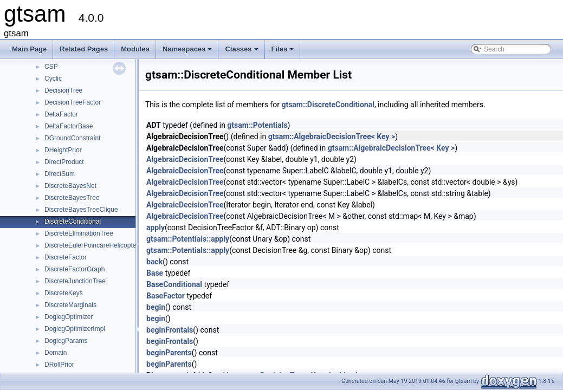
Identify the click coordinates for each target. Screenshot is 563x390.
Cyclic (53, 78)
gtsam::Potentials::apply (187, 239)
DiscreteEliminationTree (78, 233)
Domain (55, 352)
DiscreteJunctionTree (75, 281)
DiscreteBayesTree (72, 198)
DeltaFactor (61, 114)
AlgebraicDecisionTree (185, 159)
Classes (242, 52)
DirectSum (59, 174)
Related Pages (84, 49)
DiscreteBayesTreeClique (81, 209)
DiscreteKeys (63, 293)
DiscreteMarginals (70, 305)
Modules (135, 49)
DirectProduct (64, 162)
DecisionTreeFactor (72, 102)
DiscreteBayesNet (70, 186)
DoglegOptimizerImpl (74, 329)
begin (155, 307)
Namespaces (188, 52)
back (154, 261)
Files (283, 52)
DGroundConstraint (72, 138)
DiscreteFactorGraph (74, 269)
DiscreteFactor (65, 257)
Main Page (29, 49)
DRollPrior (59, 364)
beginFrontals (169, 330)
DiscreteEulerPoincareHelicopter (91, 245)
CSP (51, 66)
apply (155, 227)
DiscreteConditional (72, 221)
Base (154, 273)
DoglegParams (65, 340)
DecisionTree (63, 90)
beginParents (169, 352)
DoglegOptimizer (68, 317)
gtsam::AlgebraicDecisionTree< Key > (332, 136)
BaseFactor (165, 295)
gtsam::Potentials (257, 125)
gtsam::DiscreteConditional (327, 104)
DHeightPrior (63, 150)
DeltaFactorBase (68, 126)
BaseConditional (174, 284)
